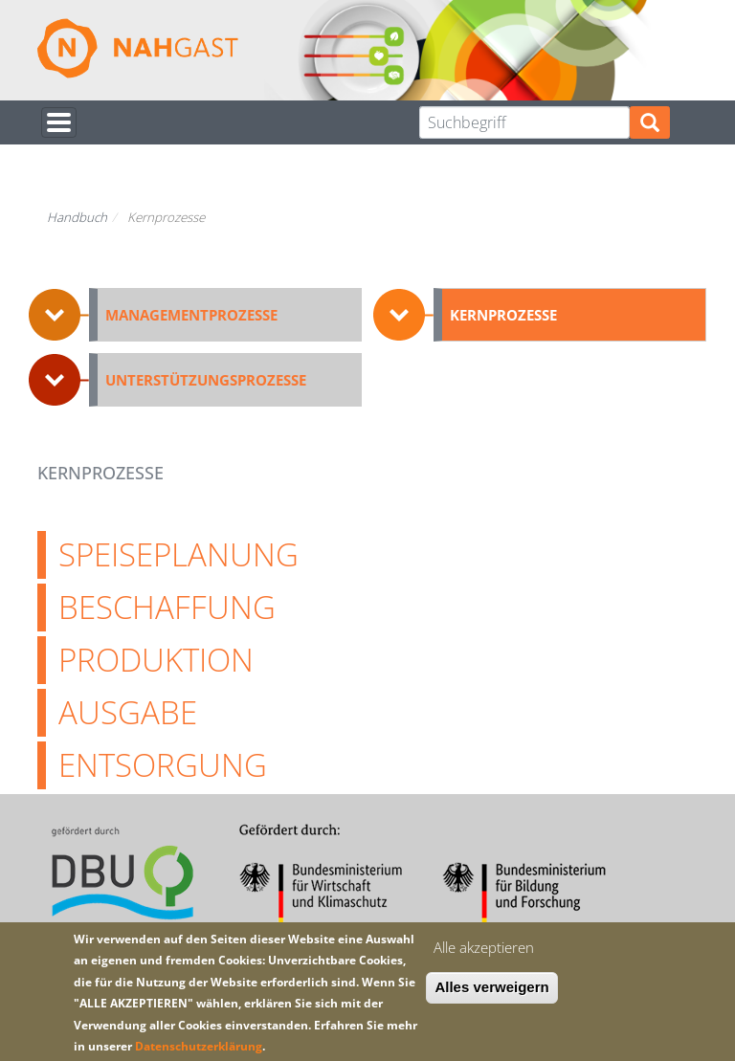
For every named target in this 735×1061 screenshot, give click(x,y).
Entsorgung (162, 764)
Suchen (650, 123)
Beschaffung (167, 607)
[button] (195, 315)
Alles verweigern (491, 987)
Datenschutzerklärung (198, 1046)
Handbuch (77, 217)
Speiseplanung (178, 554)
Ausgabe (127, 712)
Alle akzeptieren (484, 947)
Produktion (156, 659)
